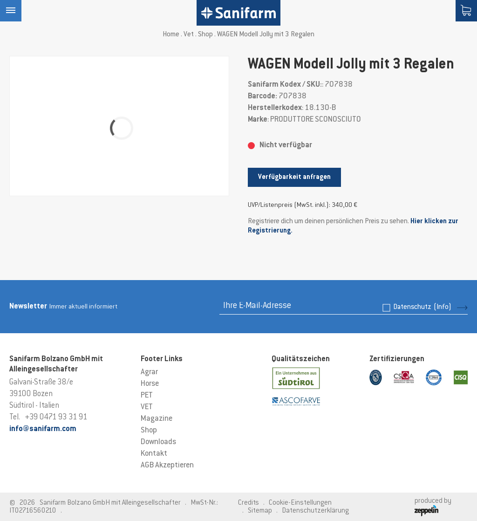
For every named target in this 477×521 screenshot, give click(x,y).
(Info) (442, 307)
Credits (248, 503)
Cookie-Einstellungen (300, 503)
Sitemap (260, 510)
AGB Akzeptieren (167, 465)
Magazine (156, 419)
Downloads (158, 442)
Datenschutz (422, 307)
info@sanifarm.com (42, 429)
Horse (150, 384)
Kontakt (154, 454)
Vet (189, 34)
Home (171, 34)
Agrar (149, 372)
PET (147, 395)
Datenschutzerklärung (315, 510)
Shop (205, 34)
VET (147, 407)
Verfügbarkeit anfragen (294, 177)
